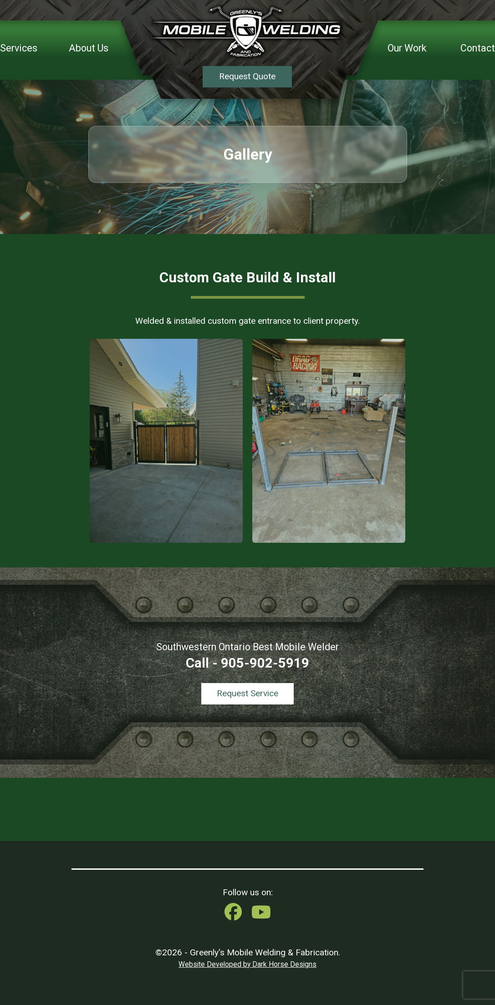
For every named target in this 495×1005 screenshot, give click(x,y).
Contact (477, 48)
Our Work (407, 48)
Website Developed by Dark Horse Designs (247, 964)
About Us (88, 48)
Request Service (247, 693)
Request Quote (247, 76)
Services (18, 48)
